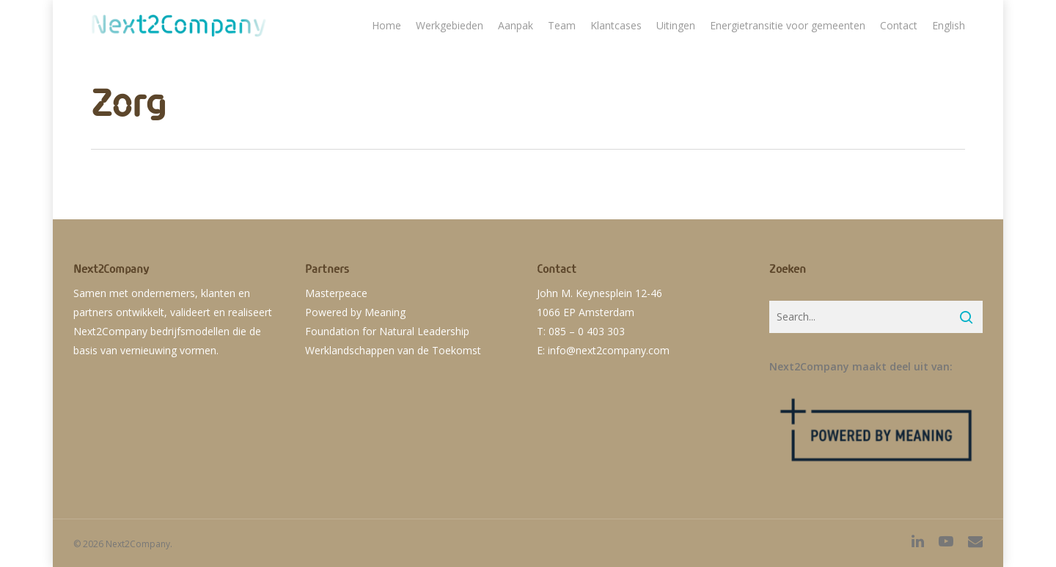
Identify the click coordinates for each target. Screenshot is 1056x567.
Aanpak (515, 25)
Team (562, 25)
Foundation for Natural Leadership (387, 331)
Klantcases (616, 25)
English (948, 25)
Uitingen (675, 25)
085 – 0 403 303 (587, 331)
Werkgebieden (449, 25)
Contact (898, 25)
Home (386, 25)
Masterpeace (336, 293)
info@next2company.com (609, 350)
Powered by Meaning (355, 312)
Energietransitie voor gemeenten (787, 25)
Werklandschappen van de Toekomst (393, 350)
